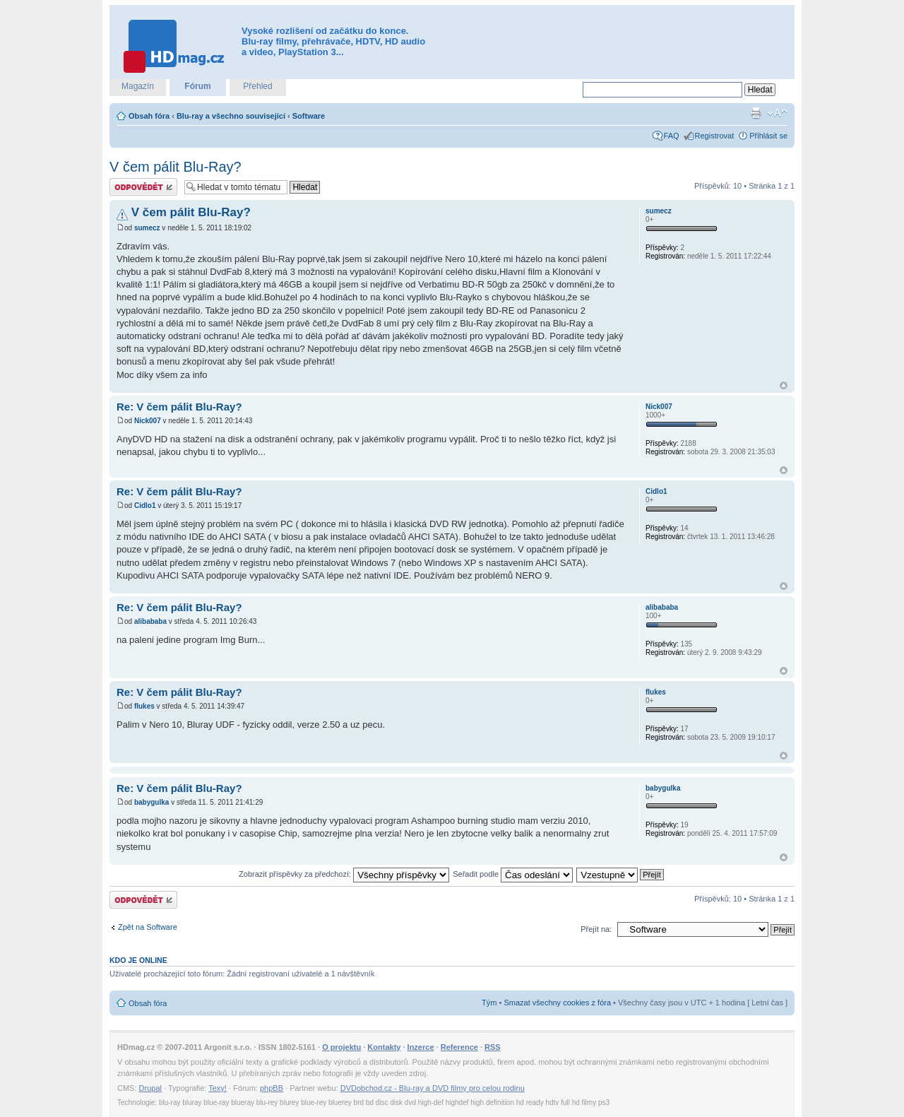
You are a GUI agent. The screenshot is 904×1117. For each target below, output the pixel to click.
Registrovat (714, 135)
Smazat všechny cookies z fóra (557, 1002)
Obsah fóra (149, 116)
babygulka (151, 802)
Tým (489, 1002)
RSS (492, 1047)
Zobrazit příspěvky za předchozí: (344, 874)
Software (308, 116)
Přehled (257, 86)
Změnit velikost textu (777, 113)
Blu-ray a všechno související (231, 116)
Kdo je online (138, 960)
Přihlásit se (768, 135)
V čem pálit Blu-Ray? (175, 167)
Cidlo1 (145, 505)
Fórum (197, 86)
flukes (144, 706)
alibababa (150, 621)
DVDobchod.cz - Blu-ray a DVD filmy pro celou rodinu (432, 1088)
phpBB (271, 1088)
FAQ (671, 135)
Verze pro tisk (755, 113)
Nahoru (783, 385)
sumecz (147, 228)
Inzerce (421, 1047)
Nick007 (147, 421)
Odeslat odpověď (143, 187)
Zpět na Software (147, 927)
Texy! (217, 1088)
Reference (459, 1047)
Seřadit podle (513, 874)
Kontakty (383, 1047)
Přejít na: (596, 929)
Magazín (137, 86)
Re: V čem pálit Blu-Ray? (179, 407)
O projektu (341, 1047)
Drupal (150, 1088)
